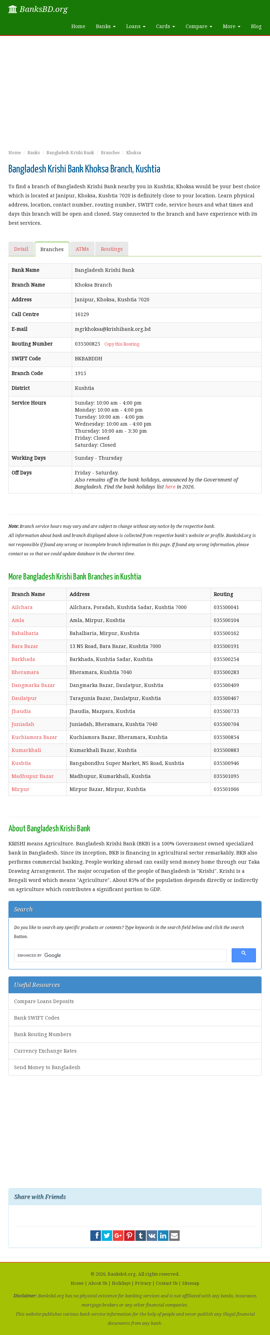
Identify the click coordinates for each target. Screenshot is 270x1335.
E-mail (19, 329)
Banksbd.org (122, 1274)
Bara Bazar (25, 646)
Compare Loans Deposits (44, 1001)
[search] (120, 955)
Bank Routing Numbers (42, 1034)
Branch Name (28, 285)
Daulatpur (24, 698)
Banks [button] (106, 26)
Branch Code (27, 373)
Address (22, 299)
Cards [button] (165, 26)
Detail (21, 249)
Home (78, 26)
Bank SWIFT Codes (36, 1018)
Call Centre (25, 314)
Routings (112, 249)
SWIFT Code (26, 358)
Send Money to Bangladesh (47, 1067)
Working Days (29, 458)
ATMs (82, 249)
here (170, 487)
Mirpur (21, 789)
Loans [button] (136, 26)
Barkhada (23, 659)
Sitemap (190, 1283)
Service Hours (29, 403)
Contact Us (167, 1283)
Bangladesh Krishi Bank (70, 152)
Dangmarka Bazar (33, 685)
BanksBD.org (38, 9)
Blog (256, 26)
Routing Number (32, 344)
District (21, 388)
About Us (97, 1283)
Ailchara (22, 607)
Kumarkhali (26, 750)
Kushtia (21, 763)
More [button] (231, 26)
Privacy (143, 1283)
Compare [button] (199, 26)
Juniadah (23, 724)
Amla (18, 620)
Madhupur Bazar (33, 776)
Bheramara (25, 672)
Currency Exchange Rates (45, 1051)
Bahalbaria (25, 633)
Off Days (22, 473)
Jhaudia (21, 711)
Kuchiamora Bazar (34, 737)
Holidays (121, 1283)
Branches (110, 152)
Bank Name (25, 270)
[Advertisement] (135, 95)
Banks (33, 152)
